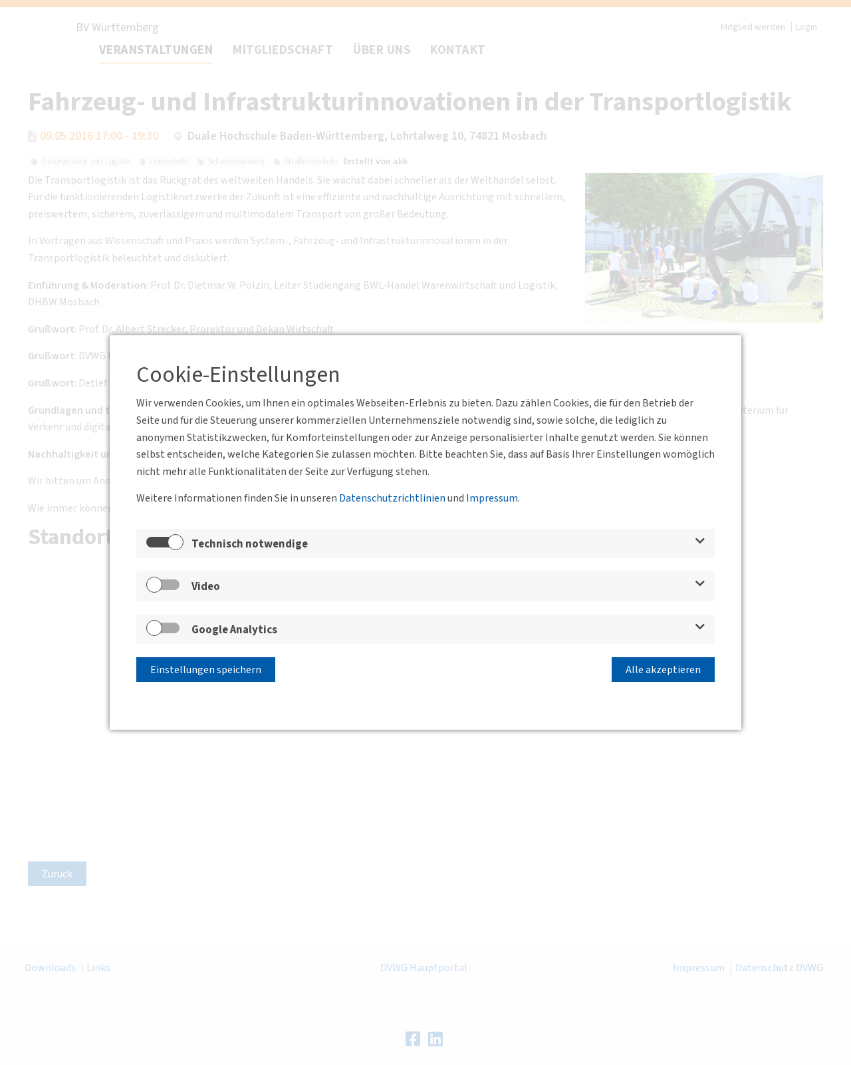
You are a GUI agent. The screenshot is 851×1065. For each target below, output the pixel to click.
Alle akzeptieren (663, 670)
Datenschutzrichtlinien (392, 498)
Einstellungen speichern (205, 670)
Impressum (492, 498)
